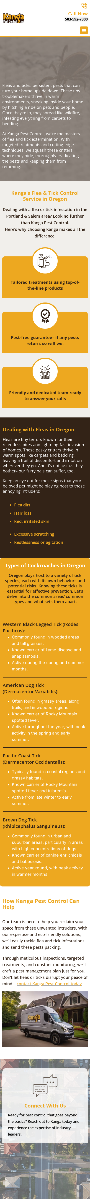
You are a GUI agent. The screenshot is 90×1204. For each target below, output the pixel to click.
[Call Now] (84, 5)
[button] (84, 30)
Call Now (78, 13)
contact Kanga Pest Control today (49, 983)
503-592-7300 (76, 19)
